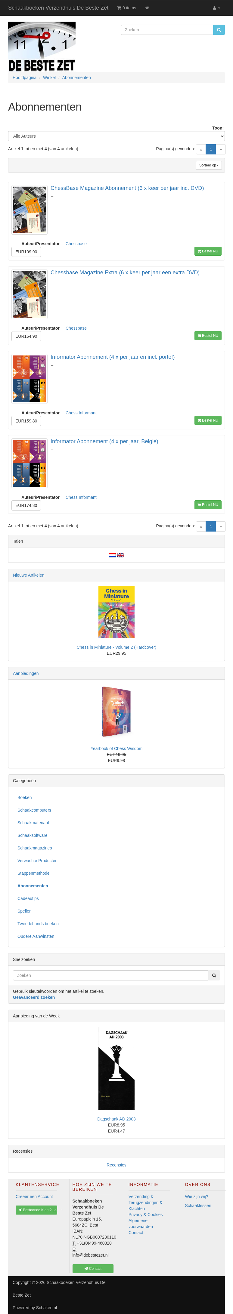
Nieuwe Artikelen (28, 575)
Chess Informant (81, 412)
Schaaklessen (198, 1205)
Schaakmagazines (34, 848)
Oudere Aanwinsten (35, 936)
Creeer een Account (34, 1196)
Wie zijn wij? (196, 1196)
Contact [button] (92, 1269)
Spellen (24, 911)
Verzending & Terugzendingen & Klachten (146, 1202)
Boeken (24, 797)
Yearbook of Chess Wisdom (116, 748)
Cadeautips (28, 898)
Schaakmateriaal (33, 822)
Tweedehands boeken (38, 923)
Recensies (116, 1165)
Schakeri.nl (46, 1307)
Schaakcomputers (34, 810)
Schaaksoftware (32, 835)
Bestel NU (208, 251)
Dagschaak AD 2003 (116, 1119)
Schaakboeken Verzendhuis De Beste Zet (58, 8)
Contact (136, 1232)
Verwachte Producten (37, 860)
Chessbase (76, 243)
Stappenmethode (33, 873)
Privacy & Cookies (146, 1214)
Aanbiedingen (26, 673)
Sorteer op (209, 165)
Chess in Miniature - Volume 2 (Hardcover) (117, 647)
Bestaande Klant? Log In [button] (38, 1210)
